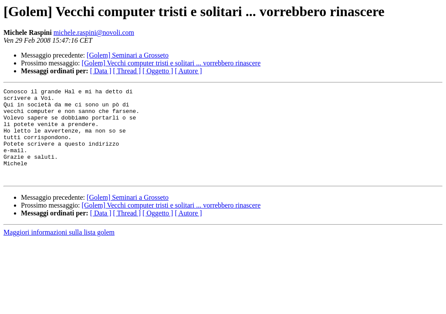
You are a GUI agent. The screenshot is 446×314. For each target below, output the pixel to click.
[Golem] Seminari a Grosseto (128, 55)
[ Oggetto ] (157, 71)
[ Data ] (101, 71)
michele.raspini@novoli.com (94, 32)
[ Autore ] (188, 71)
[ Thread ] (127, 71)
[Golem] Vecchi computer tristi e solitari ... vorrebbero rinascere (171, 63)
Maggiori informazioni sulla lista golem (59, 250)
